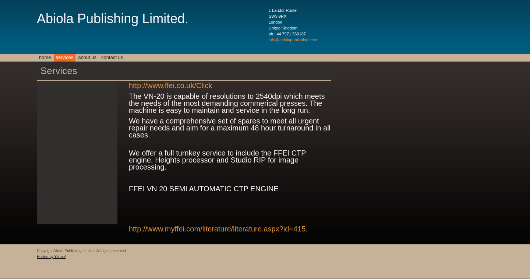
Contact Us (112, 57)
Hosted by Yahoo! (51, 257)
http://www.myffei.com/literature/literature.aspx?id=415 (217, 229)
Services (65, 57)
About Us (87, 57)
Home (45, 57)
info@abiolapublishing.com (293, 40)
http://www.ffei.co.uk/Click (170, 85)
